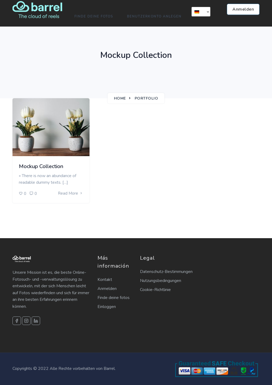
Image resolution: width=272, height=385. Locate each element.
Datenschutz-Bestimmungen (166, 272)
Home (120, 98)
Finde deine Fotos (93, 16)
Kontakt (104, 280)
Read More (70, 193)
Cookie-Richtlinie (155, 290)
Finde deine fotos (113, 298)
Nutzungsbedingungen (160, 281)
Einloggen (106, 307)
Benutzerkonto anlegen (154, 16)
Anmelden (243, 9)
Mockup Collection (41, 166)
